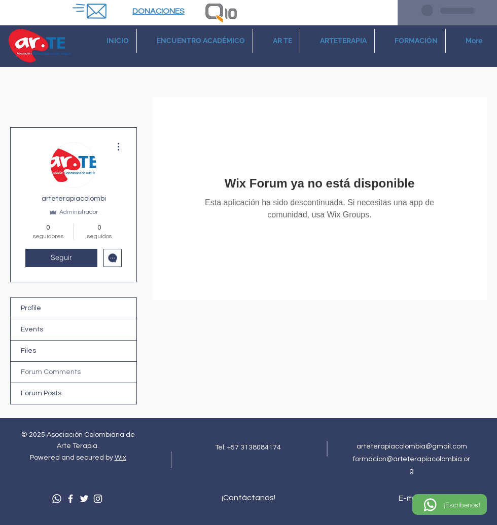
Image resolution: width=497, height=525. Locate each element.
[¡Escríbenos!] (449, 504)
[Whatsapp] (56, 498)
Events (32, 329)
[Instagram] (97, 498)
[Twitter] (84, 498)
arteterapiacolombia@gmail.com (412, 446)
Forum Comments (51, 372)
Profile (31, 308)
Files (28, 350)
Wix (120, 457)
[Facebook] (70, 498)
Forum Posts (41, 393)
